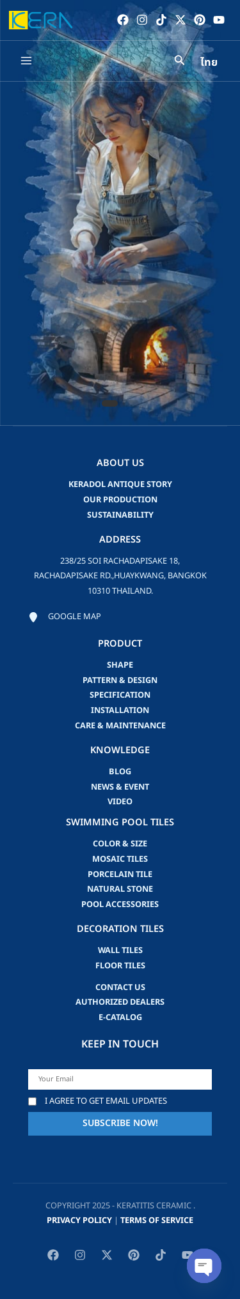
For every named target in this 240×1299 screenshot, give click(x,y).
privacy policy (79, 1220)
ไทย (209, 62)
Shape (120, 665)
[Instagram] (142, 20)
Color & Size (120, 843)
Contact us (120, 987)
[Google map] (64, 617)
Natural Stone (120, 889)
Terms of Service (156, 1220)
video (120, 801)
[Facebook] (123, 20)
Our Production (120, 499)
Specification (120, 695)
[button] (110, 403)
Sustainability (120, 515)
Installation (120, 710)
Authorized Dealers (120, 1002)
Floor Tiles (120, 965)
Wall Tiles (120, 950)
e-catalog (120, 1017)
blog (120, 771)
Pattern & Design (120, 680)
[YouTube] (219, 20)
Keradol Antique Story (120, 484)
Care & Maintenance (120, 725)
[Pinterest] (199, 20)
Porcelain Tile (120, 874)
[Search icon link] (180, 62)
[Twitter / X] (180, 20)
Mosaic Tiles (120, 859)
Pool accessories (120, 904)
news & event (120, 787)
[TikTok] (161, 20)
